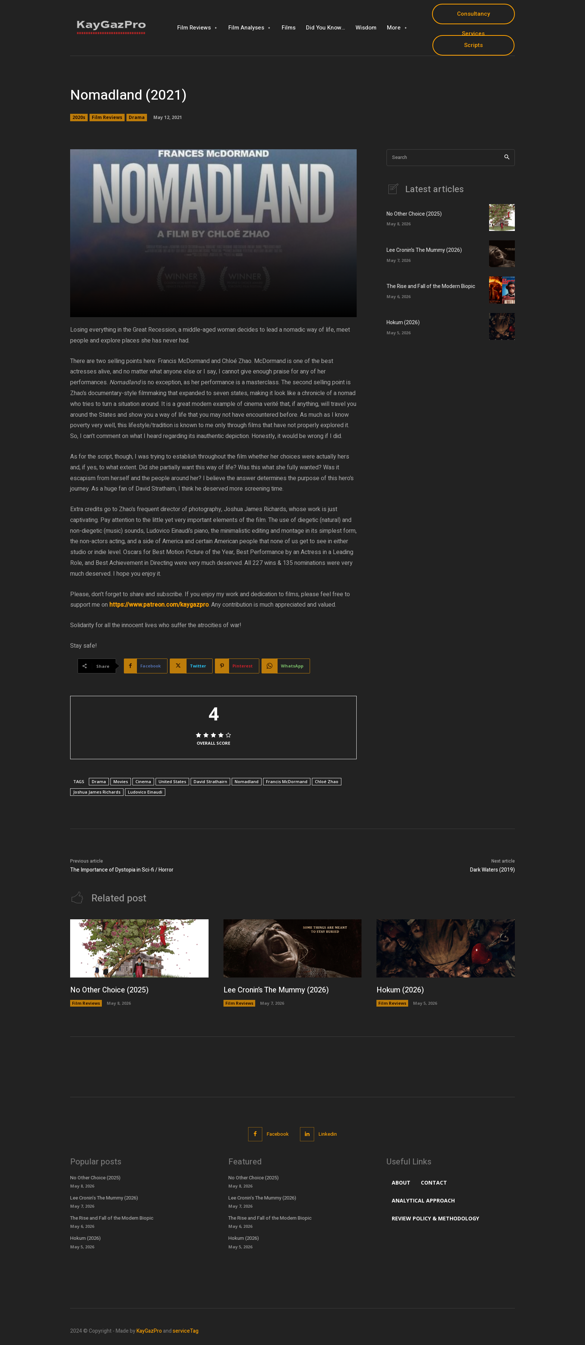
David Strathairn (210, 781)
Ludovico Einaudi (145, 792)
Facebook (278, 1134)
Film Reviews (107, 117)
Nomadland (247, 781)
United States (172, 781)
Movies (120, 781)
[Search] (507, 157)
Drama (136, 117)
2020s (79, 117)
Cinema (143, 781)
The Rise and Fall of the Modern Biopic (431, 287)
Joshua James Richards (97, 792)
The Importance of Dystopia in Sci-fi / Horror (121, 870)
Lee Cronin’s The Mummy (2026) (424, 250)
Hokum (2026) (403, 323)
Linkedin (328, 1134)
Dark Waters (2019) (492, 870)
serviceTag (185, 1331)
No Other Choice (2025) (414, 214)
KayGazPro (149, 1331)
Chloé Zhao (326, 781)
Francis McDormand (286, 781)
